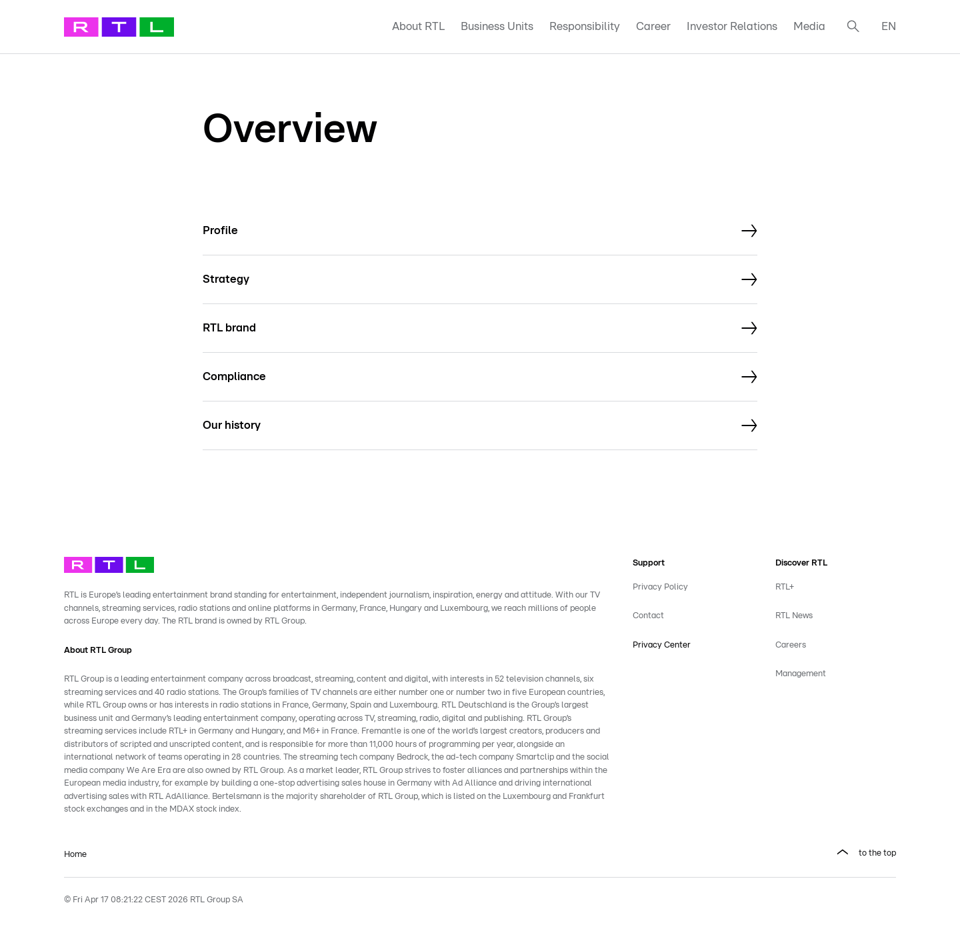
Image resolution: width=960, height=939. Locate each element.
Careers (790, 645)
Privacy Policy (660, 587)
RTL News (794, 616)
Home (75, 854)
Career (653, 26)
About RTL (418, 26)
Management (800, 674)
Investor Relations (732, 26)
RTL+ (784, 587)
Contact (648, 616)
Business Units (497, 26)
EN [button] (888, 26)
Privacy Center (662, 645)
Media (809, 26)
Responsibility (584, 26)
